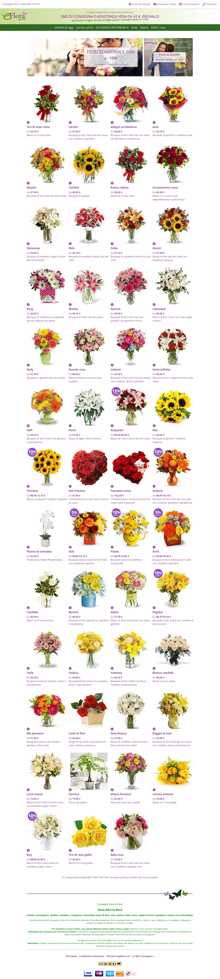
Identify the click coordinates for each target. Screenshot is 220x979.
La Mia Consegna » (143, 956)
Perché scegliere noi (118, 956)
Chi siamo (71, 956)
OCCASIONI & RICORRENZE (111, 27)
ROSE (134, 27)
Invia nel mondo (139, 4)
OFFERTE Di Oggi (64, 27)
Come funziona (189, 4)
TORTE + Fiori (158, 27)
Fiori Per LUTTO (84, 27)
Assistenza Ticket (164, 4)
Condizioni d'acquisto (91, 956)
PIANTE (144, 27)
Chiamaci (209, 4)
